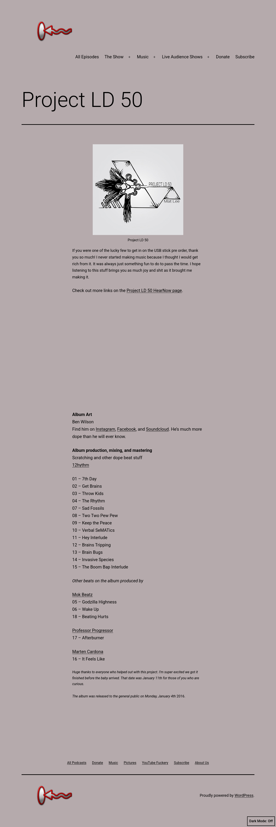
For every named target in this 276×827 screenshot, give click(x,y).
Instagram (105, 429)
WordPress (244, 795)
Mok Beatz (82, 594)
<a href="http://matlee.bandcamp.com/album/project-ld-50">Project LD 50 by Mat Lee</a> (138, 351)
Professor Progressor (92, 630)
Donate (223, 56)
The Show (114, 56)
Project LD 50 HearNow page (154, 290)
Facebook (126, 429)
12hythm (80, 465)
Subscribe (244, 56)
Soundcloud (157, 429)
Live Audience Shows (182, 56)
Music (143, 56)
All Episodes (87, 56)
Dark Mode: (261, 821)
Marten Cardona (87, 651)
